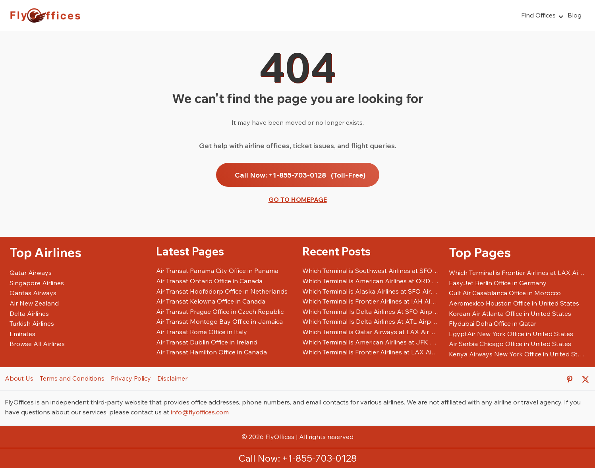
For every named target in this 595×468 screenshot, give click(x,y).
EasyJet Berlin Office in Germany (498, 283)
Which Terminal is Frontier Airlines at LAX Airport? (370, 352)
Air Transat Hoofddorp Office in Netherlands (222, 291)
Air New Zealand (34, 303)
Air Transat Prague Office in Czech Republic (220, 311)
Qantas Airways (33, 293)
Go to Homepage (298, 199)
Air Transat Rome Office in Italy (201, 332)
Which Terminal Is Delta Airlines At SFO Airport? (370, 311)
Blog (574, 15)
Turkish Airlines (32, 323)
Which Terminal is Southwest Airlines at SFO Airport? (370, 271)
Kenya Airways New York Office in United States (517, 354)
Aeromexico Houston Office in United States (514, 303)
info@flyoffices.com (200, 412)
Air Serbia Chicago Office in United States (510, 344)
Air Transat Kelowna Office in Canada (210, 301)
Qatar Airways (31, 273)
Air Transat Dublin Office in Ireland (206, 342)
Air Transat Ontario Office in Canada (209, 281)
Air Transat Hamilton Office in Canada (211, 352)
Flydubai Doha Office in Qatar (492, 323)
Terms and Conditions (72, 378)
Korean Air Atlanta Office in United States (510, 313)
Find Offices (538, 15)
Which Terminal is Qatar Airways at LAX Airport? (370, 332)
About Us (19, 378)
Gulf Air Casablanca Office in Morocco (505, 293)
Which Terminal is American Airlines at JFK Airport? (370, 342)
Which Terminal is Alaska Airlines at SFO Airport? (370, 291)
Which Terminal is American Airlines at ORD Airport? (370, 281)
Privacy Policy (131, 378)
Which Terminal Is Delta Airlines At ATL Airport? (370, 321)
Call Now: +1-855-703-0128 (300, 174)
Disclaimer (172, 378)
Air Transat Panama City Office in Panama (217, 271)
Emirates (22, 334)
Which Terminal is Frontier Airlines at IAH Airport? (370, 301)
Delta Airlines (29, 313)
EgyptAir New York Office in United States (511, 334)
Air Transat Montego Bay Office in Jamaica (219, 321)
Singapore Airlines (37, 283)
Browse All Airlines (37, 344)
